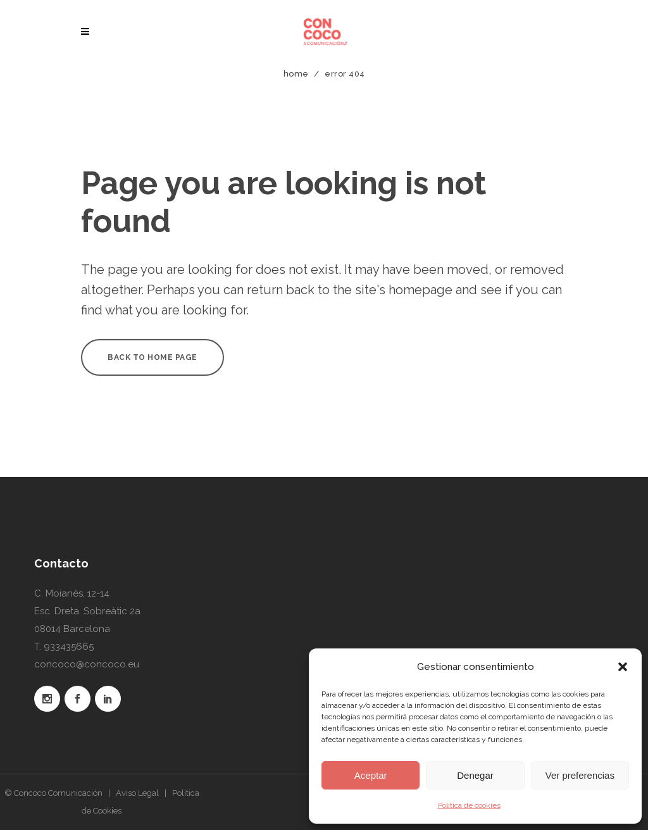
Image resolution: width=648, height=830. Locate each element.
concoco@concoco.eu (86, 664)
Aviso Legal (137, 793)
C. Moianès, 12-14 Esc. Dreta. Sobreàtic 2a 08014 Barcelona (87, 611)
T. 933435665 (64, 646)
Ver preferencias (579, 775)
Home (296, 74)
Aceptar (370, 775)
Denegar (475, 775)
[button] (622, 666)
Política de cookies (469, 805)
